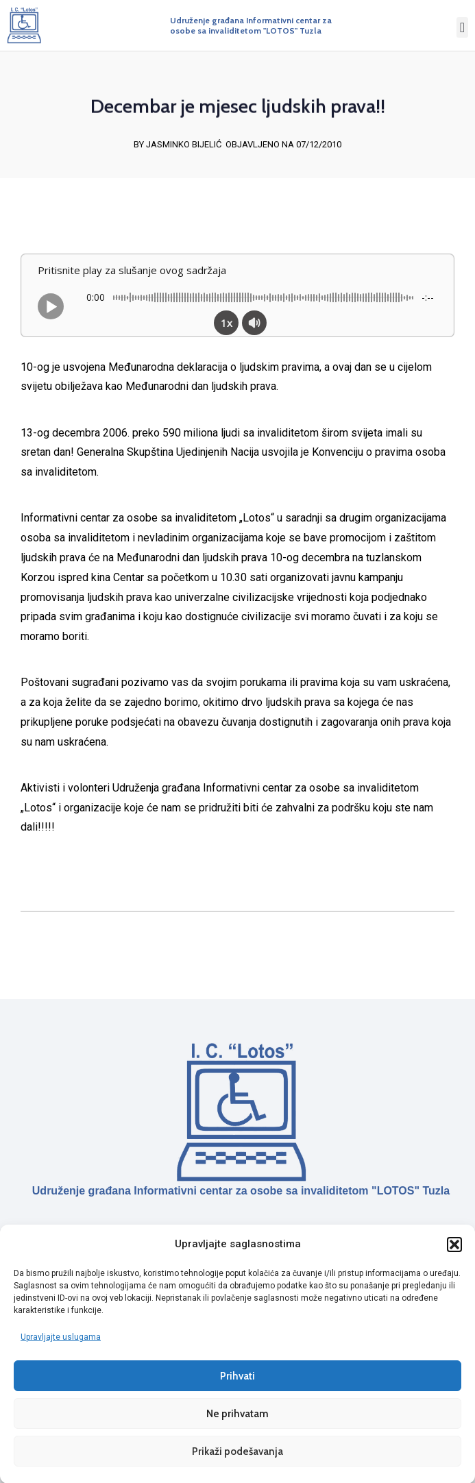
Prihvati (237, 1375)
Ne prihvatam (237, 1413)
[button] (454, 1244)
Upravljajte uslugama (61, 1336)
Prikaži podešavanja (237, 1451)
